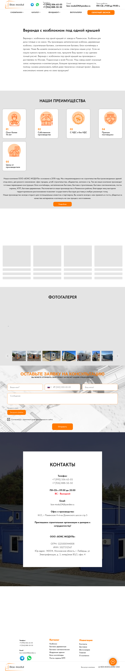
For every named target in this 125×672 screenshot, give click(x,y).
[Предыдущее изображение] (7, 356)
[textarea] (62, 398)
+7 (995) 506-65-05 (62, 479)
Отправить (62, 426)
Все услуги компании (88, 667)
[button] (101, 12)
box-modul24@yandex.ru (78, 5)
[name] (25, 387)
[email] (100, 387)
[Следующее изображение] (117, 356)
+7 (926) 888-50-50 (52, 7)
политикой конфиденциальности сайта (38, 419)
